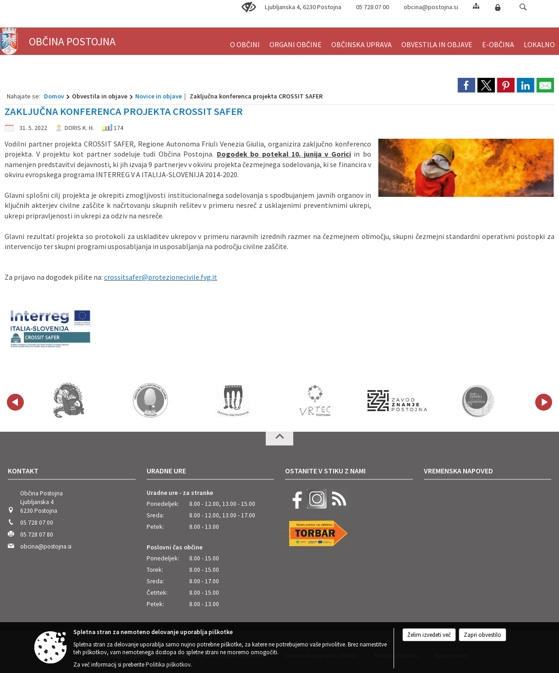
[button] (523, 7)
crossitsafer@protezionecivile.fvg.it (160, 277)
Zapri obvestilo (482, 635)
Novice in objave (158, 96)
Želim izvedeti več (429, 635)
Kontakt (23, 470)
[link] (466, 85)
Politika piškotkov (168, 664)
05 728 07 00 (36, 522)
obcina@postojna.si (431, 7)
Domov (54, 96)
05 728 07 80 (36, 534)
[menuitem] (245, 40)
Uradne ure (166, 470)
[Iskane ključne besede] (514, 7)
